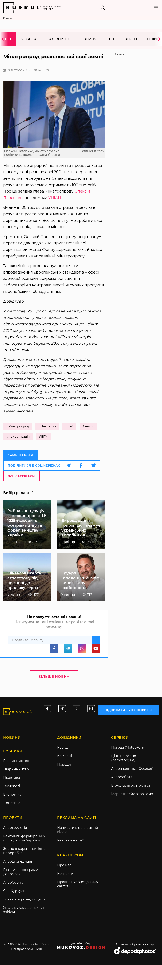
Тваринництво (16, 769)
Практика (11, 778)
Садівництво (60, 39)
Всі (8, 39)
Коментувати (20, 455)
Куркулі (63, 748)
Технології (12, 786)
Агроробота (121, 777)
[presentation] (4, 39)
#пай (69, 426)
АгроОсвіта (13, 882)
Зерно (131, 39)
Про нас (64, 865)
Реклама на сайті (72, 840)
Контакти (65, 874)
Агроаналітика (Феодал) (132, 769)
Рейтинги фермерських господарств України (24, 838)
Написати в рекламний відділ (77, 830)
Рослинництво (16, 761)
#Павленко (47, 426)
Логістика (11, 803)
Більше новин (54, 677)
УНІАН (54, 197)
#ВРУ (43, 437)
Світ (111, 39)
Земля (90, 39)
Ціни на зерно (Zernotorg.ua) (123, 758)
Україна (29, 39)
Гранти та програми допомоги (20, 872)
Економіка (12, 794)
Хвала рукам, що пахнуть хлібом (24, 910)
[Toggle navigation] (156, 8)
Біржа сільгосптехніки (130, 785)
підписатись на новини (128, 710)
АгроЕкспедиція (17, 861)
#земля (88, 426)
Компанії (65, 756)
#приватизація (18, 437)
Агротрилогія (15, 828)
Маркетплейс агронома (132, 794)
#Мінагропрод (17, 426)
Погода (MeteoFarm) (129, 748)
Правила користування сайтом (77, 884)
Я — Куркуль (14, 891)
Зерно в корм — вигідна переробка (24, 851)
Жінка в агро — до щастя (24, 899)
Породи (64, 764)
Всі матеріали (21, 476)
